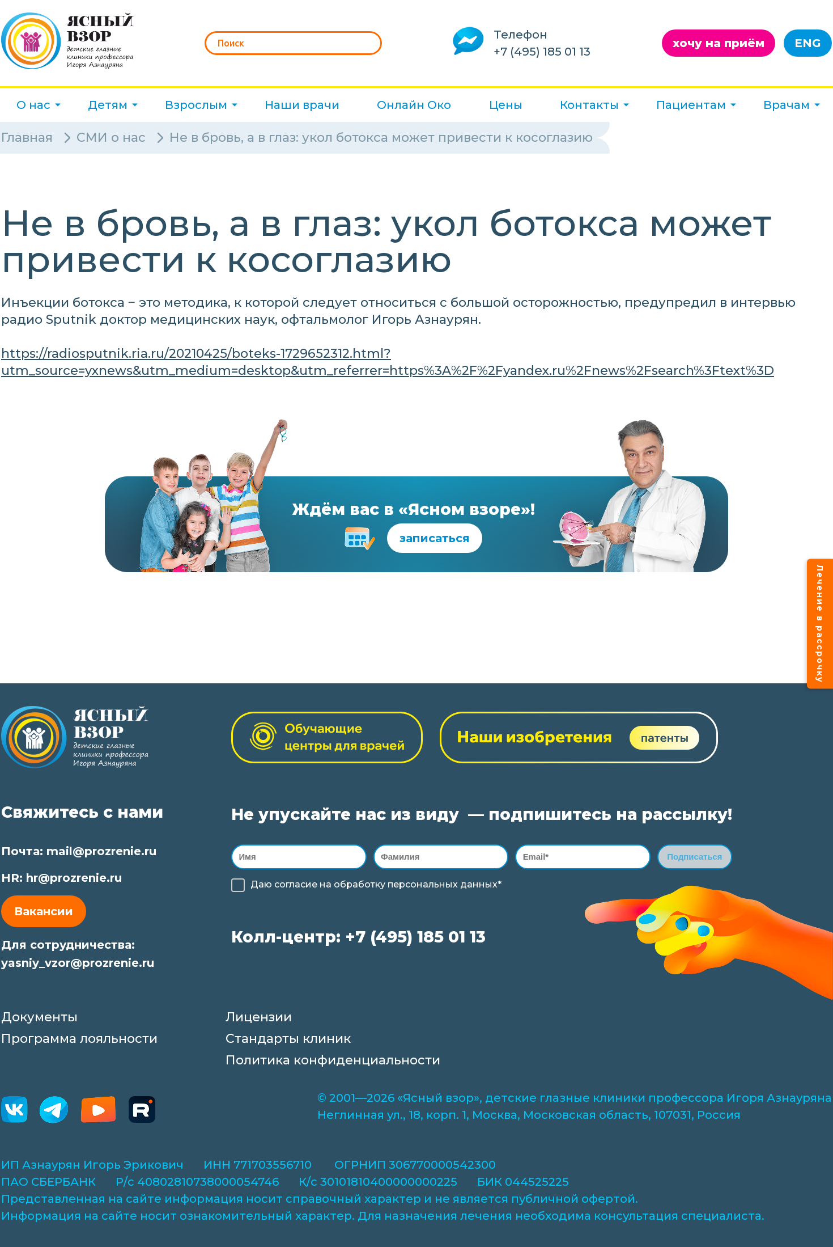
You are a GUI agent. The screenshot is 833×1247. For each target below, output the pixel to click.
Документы (39, 1017)
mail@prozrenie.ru (101, 851)
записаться (435, 538)
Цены (505, 105)
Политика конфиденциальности (333, 1060)
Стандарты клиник (288, 1038)
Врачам (786, 105)
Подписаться (695, 858)
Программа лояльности (79, 1038)
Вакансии (43, 911)
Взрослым (196, 105)
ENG (807, 43)
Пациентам (691, 105)
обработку (359, 886)
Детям (108, 105)
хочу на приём (718, 43)
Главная (27, 137)
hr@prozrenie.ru (74, 878)
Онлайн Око (414, 105)
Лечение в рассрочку (820, 623)
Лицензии (259, 1017)
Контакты (589, 105)
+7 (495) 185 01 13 (542, 51)
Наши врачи (302, 105)
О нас (33, 105)
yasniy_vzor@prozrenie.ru (77, 963)
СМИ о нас (111, 137)
